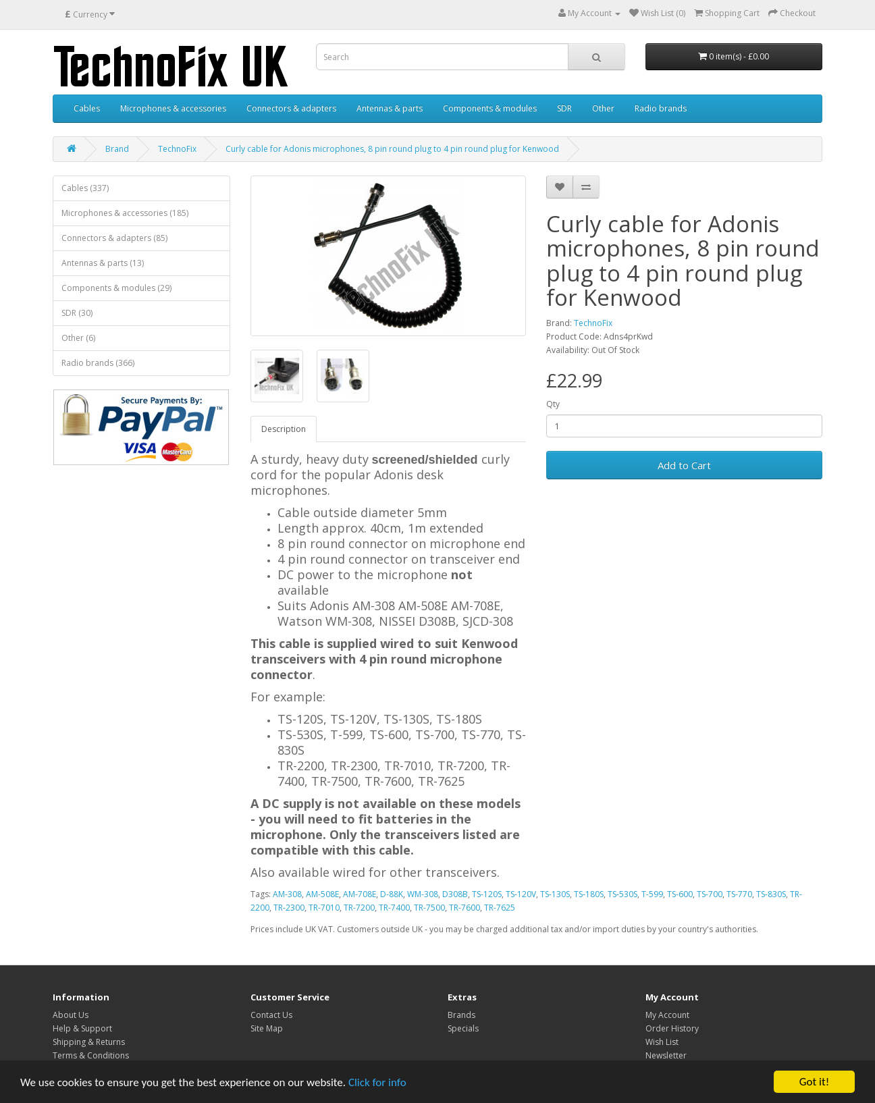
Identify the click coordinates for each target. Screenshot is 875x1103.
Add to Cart (684, 465)
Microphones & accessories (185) (124, 213)
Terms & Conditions (91, 1055)
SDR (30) (76, 313)
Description (283, 429)
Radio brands (661, 108)
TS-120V (521, 894)
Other (603, 108)
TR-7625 (499, 907)
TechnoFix (177, 149)
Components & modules (490, 108)
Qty (553, 404)
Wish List (662, 1042)
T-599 (652, 894)
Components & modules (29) (116, 288)
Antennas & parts (389, 108)
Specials (463, 1028)
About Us (70, 1015)
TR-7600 (464, 907)
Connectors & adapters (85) (114, 238)
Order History (672, 1028)
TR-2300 (288, 907)
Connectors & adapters (291, 108)
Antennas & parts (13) (102, 263)
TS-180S (589, 894)
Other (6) (78, 338)
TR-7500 (429, 907)
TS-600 (680, 894)
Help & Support (82, 1028)
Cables (87, 108)
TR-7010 (324, 907)
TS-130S (555, 894)
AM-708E (359, 894)
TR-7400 (394, 907)
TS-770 (739, 894)
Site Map (266, 1028)
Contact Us (271, 1015)
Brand (117, 149)
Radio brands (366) (97, 363)
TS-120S (487, 894)
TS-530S (622, 894)
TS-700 (709, 894)
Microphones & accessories (173, 108)
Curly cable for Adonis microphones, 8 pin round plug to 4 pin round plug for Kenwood (392, 149)
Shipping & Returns (89, 1042)
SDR (564, 108)
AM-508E (322, 894)
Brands (461, 1015)
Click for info (377, 1082)
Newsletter (666, 1055)
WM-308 (422, 894)
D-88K (391, 894)
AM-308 (287, 894)
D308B (455, 894)
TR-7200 (359, 907)
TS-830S (771, 894)
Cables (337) (85, 188)
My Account (667, 1015)
